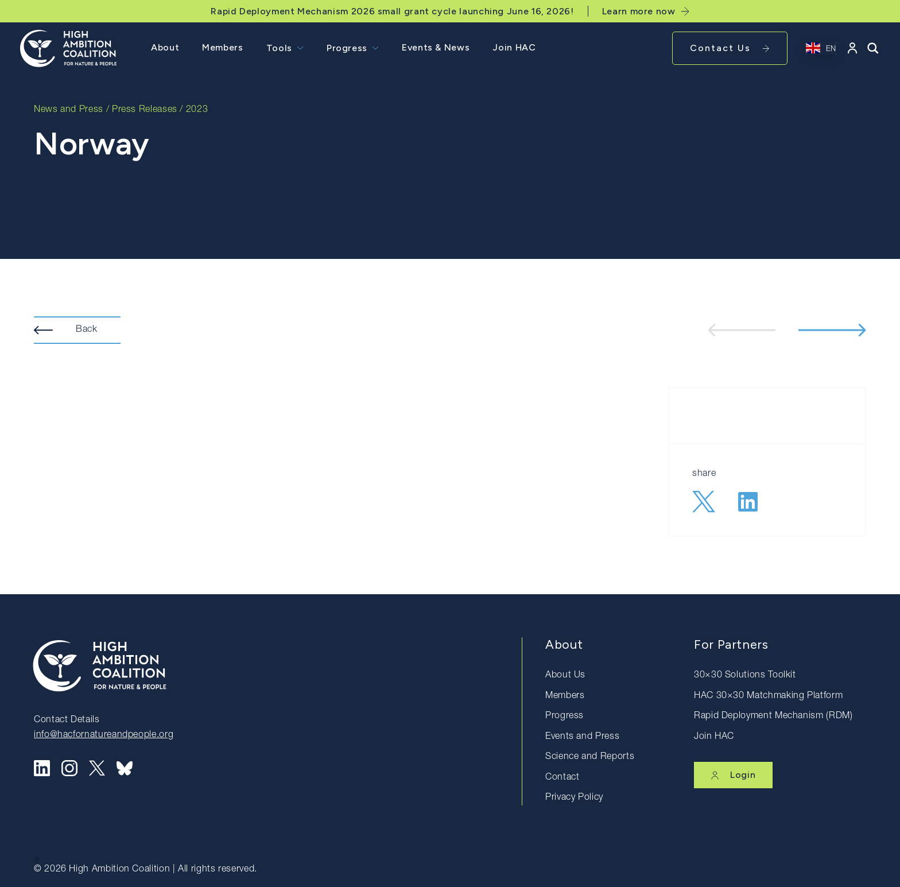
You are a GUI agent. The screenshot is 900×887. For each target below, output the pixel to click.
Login (733, 774)
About (165, 47)
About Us (565, 675)
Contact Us (730, 47)
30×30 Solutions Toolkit (745, 675)
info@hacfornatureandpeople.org (103, 735)
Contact (562, 778)
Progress (347, 47)
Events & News (436, 47)
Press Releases (144, 110)
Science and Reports (589, 757)
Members (222, 47)
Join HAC (514, 47)
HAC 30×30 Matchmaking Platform (768, 696)
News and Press (68, 110)
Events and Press (582, 737)
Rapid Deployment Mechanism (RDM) (773, 716)
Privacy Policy (574, 798)
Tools (279, 47)
